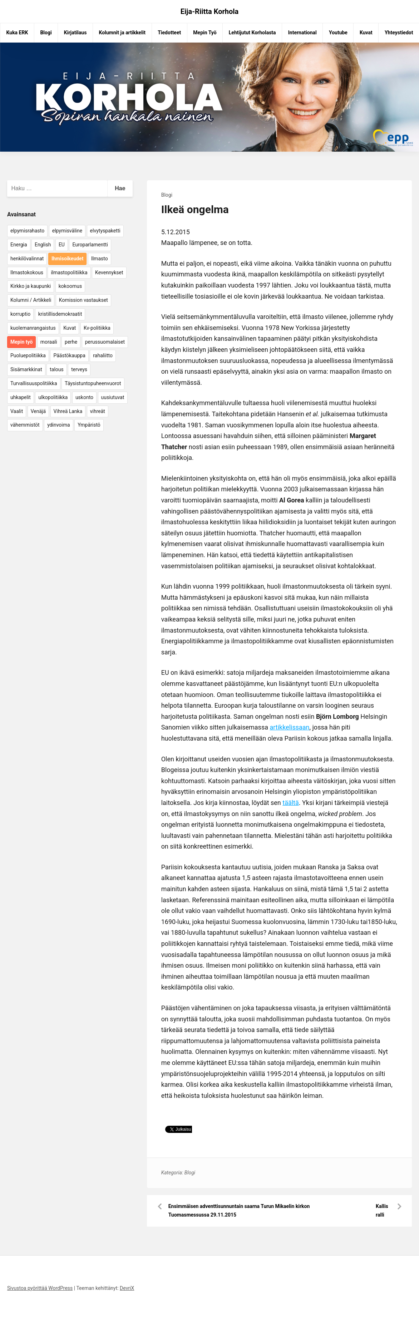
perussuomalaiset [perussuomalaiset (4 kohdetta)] (105, 342)
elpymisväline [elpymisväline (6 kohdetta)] (67, 231)
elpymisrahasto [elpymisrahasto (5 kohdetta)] (27, 231)
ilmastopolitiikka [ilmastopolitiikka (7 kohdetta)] (69, 272)
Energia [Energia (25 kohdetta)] (18, 244)
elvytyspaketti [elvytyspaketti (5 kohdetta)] (105, 231)
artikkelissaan (289, 727)
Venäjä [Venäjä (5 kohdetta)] (38, 411)
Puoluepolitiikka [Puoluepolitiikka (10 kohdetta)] (28, 355)
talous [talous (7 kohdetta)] (57, 369)
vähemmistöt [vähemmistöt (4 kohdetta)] (25, 425)
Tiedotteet (169, 32)
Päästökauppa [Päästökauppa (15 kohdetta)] (69, 355)
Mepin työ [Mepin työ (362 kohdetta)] (21, 342)
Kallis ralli (382, 1210)
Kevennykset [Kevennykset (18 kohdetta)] (109, 272)
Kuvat (366, 32)
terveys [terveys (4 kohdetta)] (79, 369)
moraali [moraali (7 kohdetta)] (48, 342)
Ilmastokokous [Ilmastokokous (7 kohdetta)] (26, 272)
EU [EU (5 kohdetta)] (62, 244)
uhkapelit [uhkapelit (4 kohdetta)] (20, 397)
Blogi (45, 32)
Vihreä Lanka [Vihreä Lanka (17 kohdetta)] (68, 411)
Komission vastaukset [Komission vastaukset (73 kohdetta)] (83, 300)
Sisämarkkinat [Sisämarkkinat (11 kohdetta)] (26, 369)
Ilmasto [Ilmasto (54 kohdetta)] (99, 258)
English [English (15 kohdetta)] (43, 244)
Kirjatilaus (75, 32)
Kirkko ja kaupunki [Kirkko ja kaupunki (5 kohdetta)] (30, 286)
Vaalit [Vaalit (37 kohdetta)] (16, 411)
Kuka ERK (17, 32)
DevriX (127, 1288)
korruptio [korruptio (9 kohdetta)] (20, 314)
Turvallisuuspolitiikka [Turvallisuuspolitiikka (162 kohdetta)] (33, 383)
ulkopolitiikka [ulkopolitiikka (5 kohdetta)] (53, 397)
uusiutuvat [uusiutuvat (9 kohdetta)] (112, 397)
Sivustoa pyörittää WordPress (40, 1288)
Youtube (338, 32)
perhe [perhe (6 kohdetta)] (71, 342)
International (302, 32)
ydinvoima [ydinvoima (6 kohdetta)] (58, 425)
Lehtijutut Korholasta (252, 32)
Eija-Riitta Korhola (210, 11)
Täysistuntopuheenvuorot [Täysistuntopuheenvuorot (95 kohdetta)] (93, 383)
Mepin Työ (204, 32)
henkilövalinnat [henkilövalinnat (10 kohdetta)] (27, 258)
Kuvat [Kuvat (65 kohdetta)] (69, 328)
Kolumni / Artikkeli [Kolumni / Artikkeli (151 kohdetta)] (30, 300)
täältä (290, 802)
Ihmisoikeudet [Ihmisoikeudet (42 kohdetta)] (67, 258)
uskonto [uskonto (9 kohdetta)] (84, 397)
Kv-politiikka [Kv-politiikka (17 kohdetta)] (97, 328)
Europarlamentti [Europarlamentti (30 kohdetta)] (90, 244)
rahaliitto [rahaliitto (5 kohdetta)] (103, 355)
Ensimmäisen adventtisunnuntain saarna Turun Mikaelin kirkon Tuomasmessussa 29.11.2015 (239, 1210)
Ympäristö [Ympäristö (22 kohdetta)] (89, 425)
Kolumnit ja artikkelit (122, 32)
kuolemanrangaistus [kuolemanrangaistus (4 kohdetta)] (33, 328)
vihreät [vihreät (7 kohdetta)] (97, 411)
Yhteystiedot (399, 32)
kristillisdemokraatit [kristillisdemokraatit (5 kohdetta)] (60, 314)
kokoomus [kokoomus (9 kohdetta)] (70, 286)
